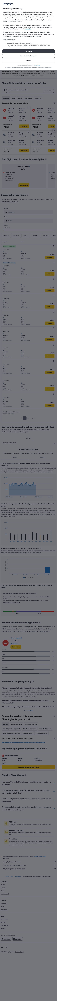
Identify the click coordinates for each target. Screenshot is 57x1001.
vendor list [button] (28, 29)
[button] (28, 51)
